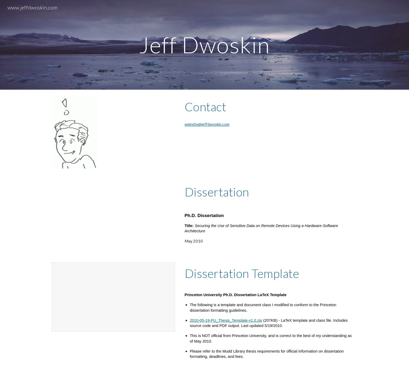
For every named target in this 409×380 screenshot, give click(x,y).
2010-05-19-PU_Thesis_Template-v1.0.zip (226, 320)
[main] (204, 44)
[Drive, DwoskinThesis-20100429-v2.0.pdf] (113, 215)
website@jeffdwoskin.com (207, 124)
